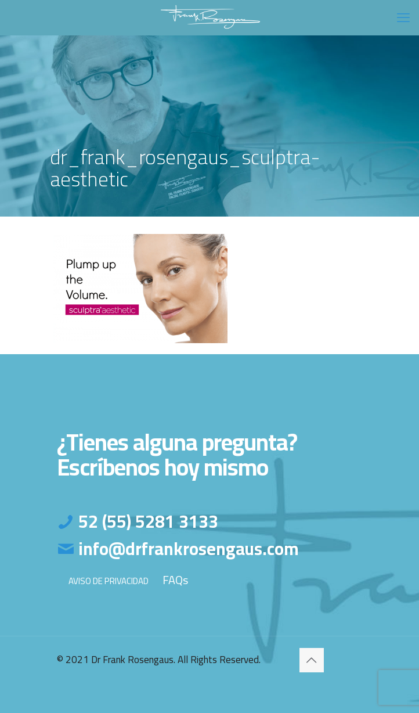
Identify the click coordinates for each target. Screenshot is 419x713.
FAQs (175, 579)
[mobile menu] (403, 17)
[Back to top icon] (311, 660)
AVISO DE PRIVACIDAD (108, 580)
